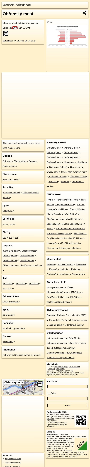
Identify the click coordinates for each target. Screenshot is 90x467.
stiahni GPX (51, 373)
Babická (53, 167)
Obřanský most (23, 5)
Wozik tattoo (20, 161)
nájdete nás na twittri (13, 459)
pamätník (7, 328)
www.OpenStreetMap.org (56, 436)
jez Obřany (8, 315)
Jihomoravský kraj (24, 143)
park (5, 224)
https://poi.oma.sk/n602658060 (77, 136)
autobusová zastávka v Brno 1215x (63, 338)
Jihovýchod (8, 143)
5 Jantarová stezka (74, 325)
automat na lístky (11, 251)
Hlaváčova (25, 265)
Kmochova (64, 274)
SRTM (57, 454)
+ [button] (6, 77)
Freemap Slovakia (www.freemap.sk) (58, 441)
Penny (32, 161)
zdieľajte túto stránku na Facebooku (60, 417)
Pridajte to (79, 454)
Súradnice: (8, 41)
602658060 (60, 369)
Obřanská (10, 27)
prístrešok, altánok (11, 193)
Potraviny (7, 161)
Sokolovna (8, 211)
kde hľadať (52, 381)
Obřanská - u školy (58, 177)
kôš (4, 237)
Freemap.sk (58, 136)
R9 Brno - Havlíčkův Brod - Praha (62, 200)
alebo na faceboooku (13, 462)
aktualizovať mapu (61, 367)
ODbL (56, 438)
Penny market (9, 166)
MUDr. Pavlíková (10, 302)
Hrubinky (64, 269)
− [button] (6, 81)
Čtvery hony (75, 167)
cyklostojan (8, 342)
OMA (11, 5)
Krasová (53, 269)
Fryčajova (75, 269)
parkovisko (8, 283)
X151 (83, 315)
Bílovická (53, 181)
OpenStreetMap (44, 136)
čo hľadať (51, 393)
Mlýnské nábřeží (65, 264)
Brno (18, 148)
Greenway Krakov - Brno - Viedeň (62, 315)
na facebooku (65, 415)
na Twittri (50, 419)
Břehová (51, 264)
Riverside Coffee (10, 179)
